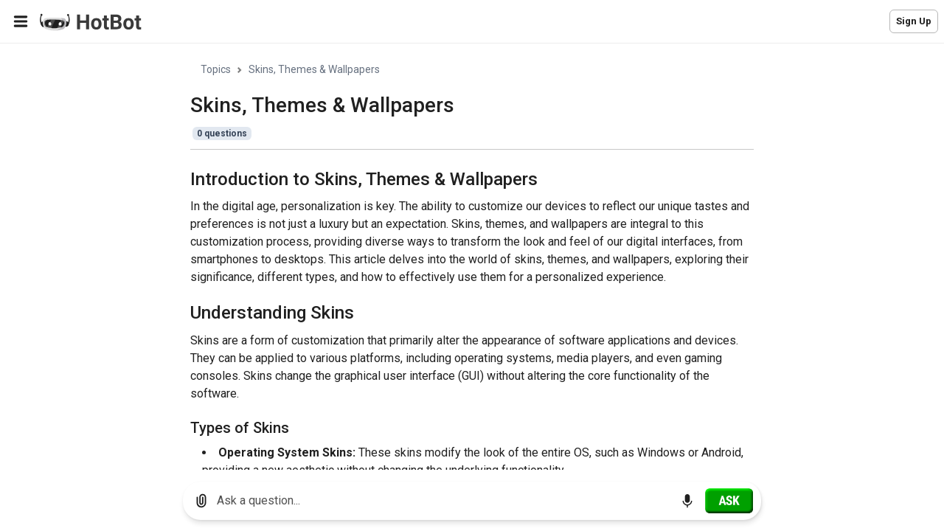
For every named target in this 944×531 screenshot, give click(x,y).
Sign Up (913, 21)
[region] (472, 257)
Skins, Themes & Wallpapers (314, 69)
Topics (216, 69)
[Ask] (729, 500)
